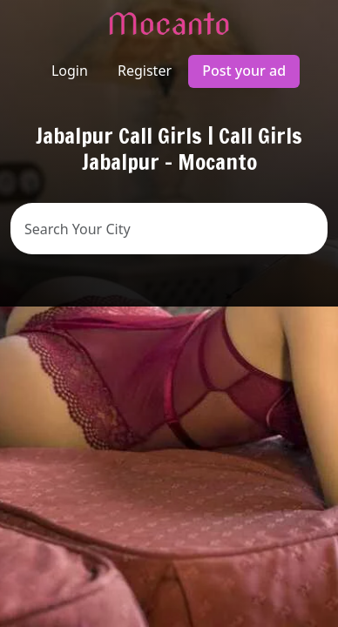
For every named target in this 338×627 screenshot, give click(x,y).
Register (145, 70)
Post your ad (244, 70)
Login (69, 70)
